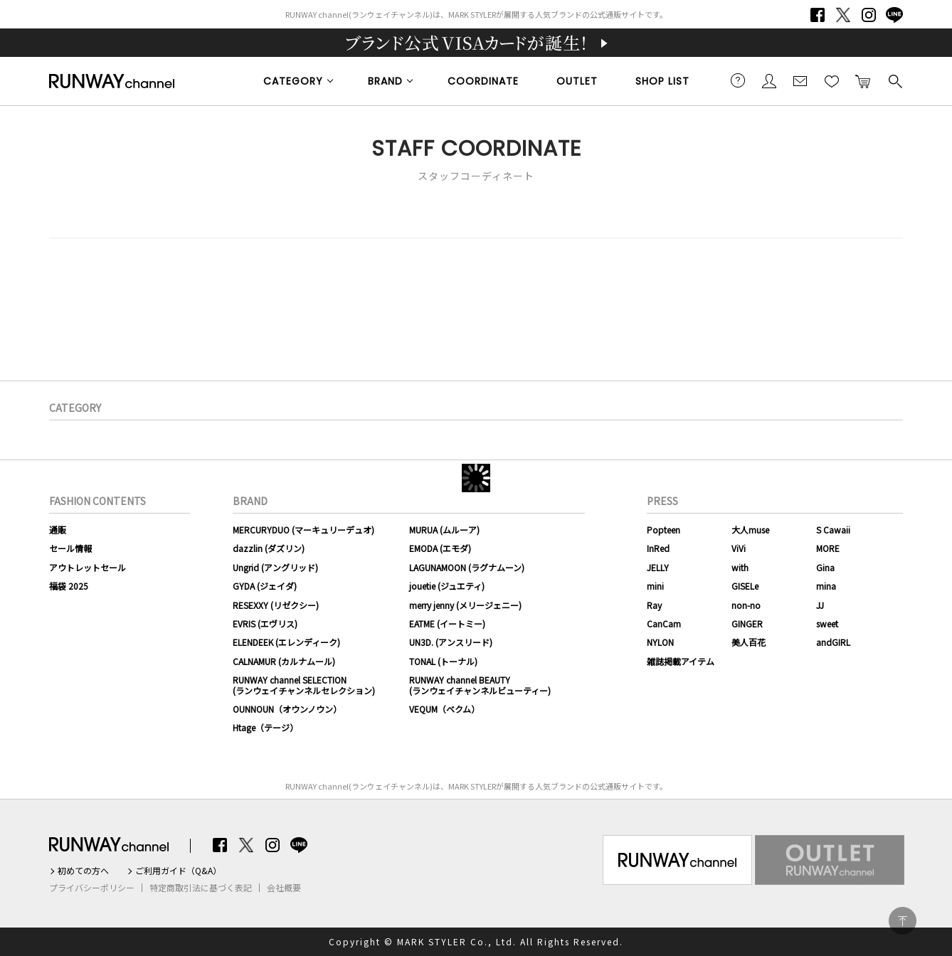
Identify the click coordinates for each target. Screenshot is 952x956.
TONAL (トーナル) (443, 661)
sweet (827, 623)
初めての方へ (83, 870)
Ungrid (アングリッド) (275, 567)
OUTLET (577, 81)
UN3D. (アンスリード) (450, 642)
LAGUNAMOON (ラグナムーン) (466, 567)
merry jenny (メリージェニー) (465, 605)
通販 (57, 530)
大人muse (750, 530)
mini (655, 586)
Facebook (817, 14)
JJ (820, 605)
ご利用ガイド (737, 80)
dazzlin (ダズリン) (269, 548)
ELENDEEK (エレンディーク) (286, 642)
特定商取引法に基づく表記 (200, 887)
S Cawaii (833, 530)
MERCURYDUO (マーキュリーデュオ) (303, 530)
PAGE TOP (902, 921)
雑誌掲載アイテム (680, 661)
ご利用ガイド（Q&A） (178, 870)
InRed (658, 548)
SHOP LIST (662, 81)
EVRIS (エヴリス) (265, 623)
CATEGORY (293, 81)
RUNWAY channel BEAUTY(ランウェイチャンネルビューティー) (480, 685)
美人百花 (748, 642)
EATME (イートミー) (447, 623)
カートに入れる (863, 80)
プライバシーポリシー (91, 887)
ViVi (738, 548)
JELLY (658, 567)
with (740, 567)
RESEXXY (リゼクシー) (276, 605)
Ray (654, 605)
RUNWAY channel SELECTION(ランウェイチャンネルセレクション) (304, 685)
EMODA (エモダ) (440, 548)
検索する (894, 80)
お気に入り (831, 80)
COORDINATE (483, 81)
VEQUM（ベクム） (444, 709)
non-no (746, 605)
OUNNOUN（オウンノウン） (287, 709)
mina (826, 586)
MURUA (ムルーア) (444, 530)
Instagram (868, 14)
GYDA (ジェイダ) (265, 586)
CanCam (664, 623)
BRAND (385, 81)
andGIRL (833, 642)
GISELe (744, 586)
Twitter (843, 14)
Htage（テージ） (265, 727)
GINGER (747, 623)
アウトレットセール (87, 567)
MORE (828, 548)
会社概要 (284, 887)
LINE (894, 14)
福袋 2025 (68, 586)
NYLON (660, 642)
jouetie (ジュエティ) (447, 586)
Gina (825, 567)
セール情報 (70, 548)
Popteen (663, 530)
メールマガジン (800, 80)
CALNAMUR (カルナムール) (284, 661)
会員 (769, 80)
